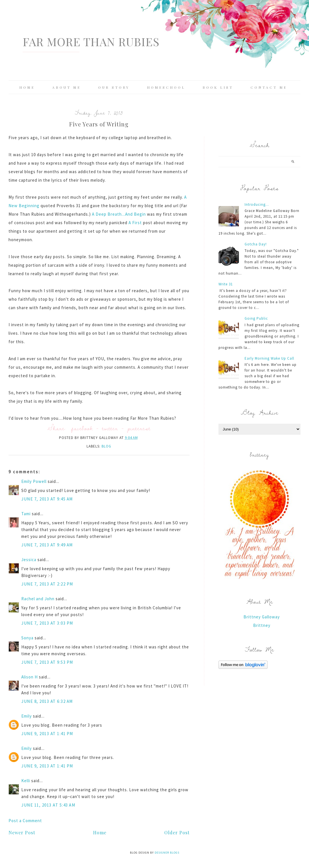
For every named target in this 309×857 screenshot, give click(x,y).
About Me (66, 87)
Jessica (28, 559)
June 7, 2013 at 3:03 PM (47, 623)
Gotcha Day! (256, 244)
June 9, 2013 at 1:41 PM (47, 733)
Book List (218, 87)
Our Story (114, 87)
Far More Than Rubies (91, 41)
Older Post (177, 832)
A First (135, 222)
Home (27, 87)
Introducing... (257, 204)
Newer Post (22, 832)
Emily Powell (34, 481)
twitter (110, 428)
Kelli (25, 780)
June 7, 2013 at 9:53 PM (47, 662)
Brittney (261, 625)
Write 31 (225, 284)
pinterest (139, 428)
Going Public (256, 318)
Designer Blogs (167, 852)
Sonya (27, 637)
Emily (26, 716)
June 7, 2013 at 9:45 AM (47, 499)
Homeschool (166, 87)
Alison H (29, 677)
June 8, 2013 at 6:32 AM (47, 701)
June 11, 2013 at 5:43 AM (48, 805)
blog (106, 446)
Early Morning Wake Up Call (269, 358)
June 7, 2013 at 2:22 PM (47, 584)
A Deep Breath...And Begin (119, 214)
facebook (82, 428)
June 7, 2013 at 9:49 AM (47, 545)
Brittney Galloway (261, 617)
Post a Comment (25, 820)
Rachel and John (37, 598)
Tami (26, 513)
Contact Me (269, 87)
